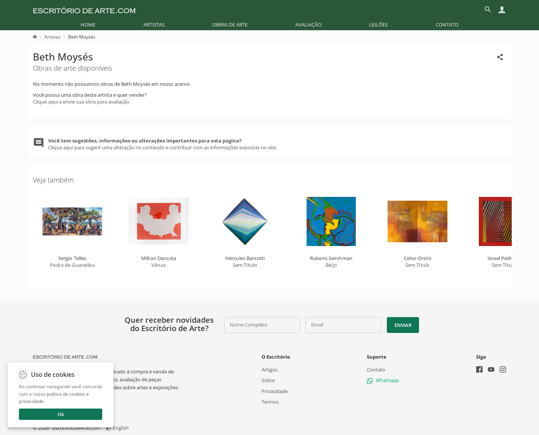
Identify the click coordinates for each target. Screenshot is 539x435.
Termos (270, 401)
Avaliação (308, 24)
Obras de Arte (230, 24)
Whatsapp (383, 380)
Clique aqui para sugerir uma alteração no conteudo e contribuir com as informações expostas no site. (162, 144)
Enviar (402, 325)
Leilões (378, 24)
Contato (447, 24)
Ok (61, 414)
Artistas (154, 24)
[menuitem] (88, 24)
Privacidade (275, 390)
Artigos (269, 369)
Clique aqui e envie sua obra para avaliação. (81, 101)
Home (88, 24)
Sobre (268, 380)
